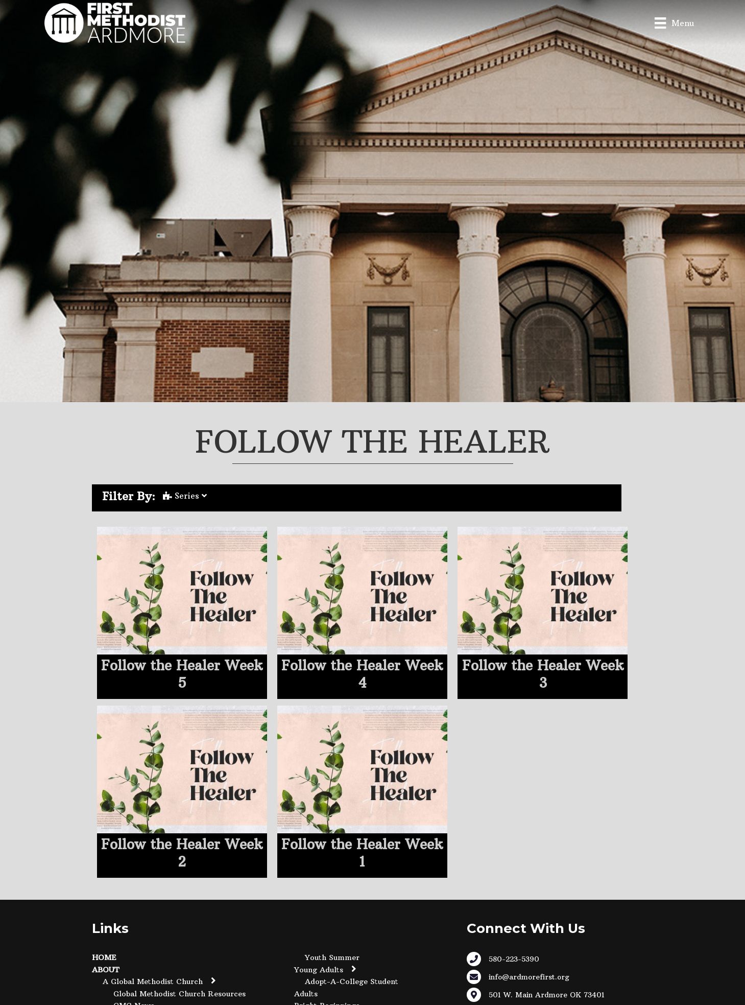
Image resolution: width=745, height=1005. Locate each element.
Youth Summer (332, 957)
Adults (306, 993)
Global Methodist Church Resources (179, 993)
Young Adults (318, 969)
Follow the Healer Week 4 (362, 674)
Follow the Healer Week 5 (181, 674)
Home (104, 957)
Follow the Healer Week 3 (542, 674)
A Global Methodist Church (153, 981)
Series (185, 495)
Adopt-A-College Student (351, 981)
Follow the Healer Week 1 (362, 853)
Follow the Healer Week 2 (181, 853)
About (105, 969)
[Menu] (674, 23)
